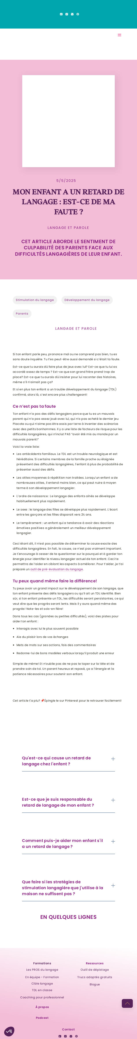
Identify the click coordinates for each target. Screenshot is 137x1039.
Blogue (95, 984)
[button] (119, 35)
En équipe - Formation (42, 977)
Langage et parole (68, 228)
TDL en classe (42, 990)
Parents (22, 313)
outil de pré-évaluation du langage (56, 569)
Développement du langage (87, 300)
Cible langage (42, 983)
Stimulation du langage (35, 300)
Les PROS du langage (42, 970)
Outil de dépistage (95, 970)
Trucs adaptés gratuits (94, 977)
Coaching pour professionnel (42, 997)
